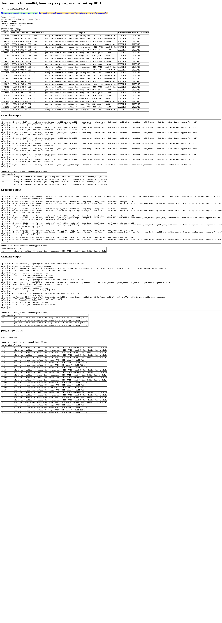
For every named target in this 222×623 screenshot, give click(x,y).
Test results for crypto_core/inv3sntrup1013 (91, 13)
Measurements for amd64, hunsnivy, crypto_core (19, 13)
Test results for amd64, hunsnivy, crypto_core (56, 13)
